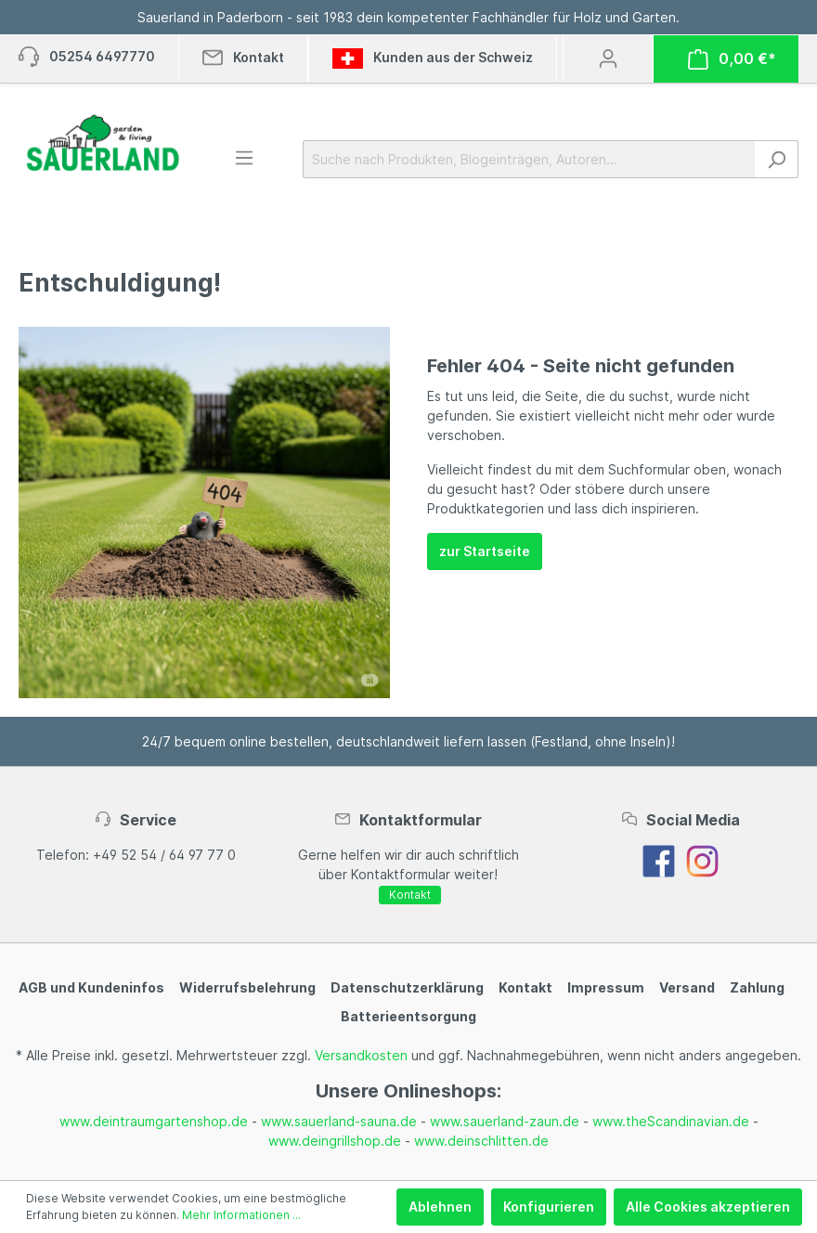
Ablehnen (440, 1206)
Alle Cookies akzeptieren (708, 1206)
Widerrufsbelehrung (247, 987)
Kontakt (410, 895)
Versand (687, 987)
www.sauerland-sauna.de (339, 1121)
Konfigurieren (548, 1206)
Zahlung (757, 987)
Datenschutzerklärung (407, 987)
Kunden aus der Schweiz (432, 58)
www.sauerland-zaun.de (504, 1121)
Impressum (605, 987)
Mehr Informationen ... (241, 1215)
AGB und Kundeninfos (91, 987)
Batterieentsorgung (408, 1016)
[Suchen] (776, 159)
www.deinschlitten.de (481, 1141)
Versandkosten (361, 1055)
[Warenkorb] (732, 59)
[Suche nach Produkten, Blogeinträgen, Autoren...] (529, 159)
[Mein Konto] (608, 58)
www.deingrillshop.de (334, 1141)
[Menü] (244, 157)
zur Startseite (484, 551)
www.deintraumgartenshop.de (153, 1121)
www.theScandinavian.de (670, 1121)
